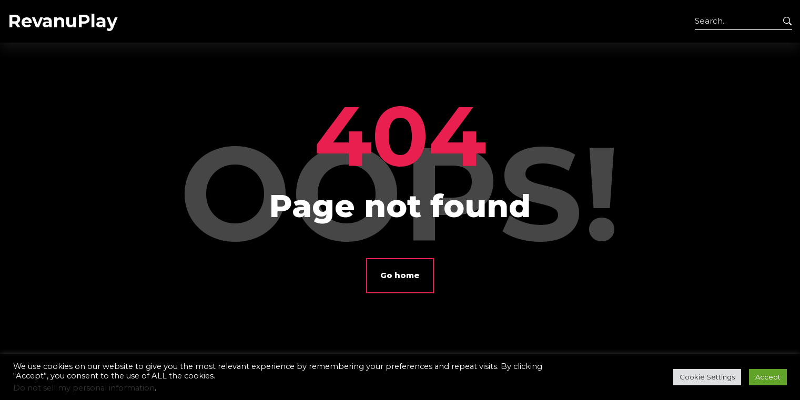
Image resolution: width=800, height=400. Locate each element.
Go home (400, 275)
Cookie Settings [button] (707, 377)
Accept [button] (768, 377)
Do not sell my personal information (84, 388)
